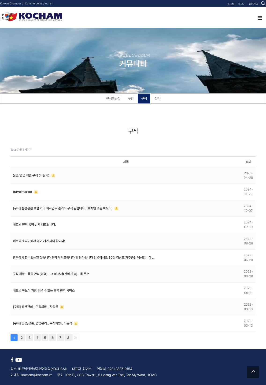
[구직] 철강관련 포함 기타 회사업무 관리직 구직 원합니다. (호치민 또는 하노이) (63, 208)
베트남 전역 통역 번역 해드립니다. (34, 224)
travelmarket (23, 192)
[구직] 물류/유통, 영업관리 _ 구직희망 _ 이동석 (43, 323)
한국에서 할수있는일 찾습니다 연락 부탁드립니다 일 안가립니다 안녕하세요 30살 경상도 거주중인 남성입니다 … (84, 257)
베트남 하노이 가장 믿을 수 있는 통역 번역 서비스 (44, 290)
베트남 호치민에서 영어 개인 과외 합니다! (39, 241)
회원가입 (253, 4)
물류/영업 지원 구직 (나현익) (31, 175)
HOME (231, 4)
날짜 (248, 162)
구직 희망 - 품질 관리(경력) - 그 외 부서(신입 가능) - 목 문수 (51, 274)
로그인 (241, 4)
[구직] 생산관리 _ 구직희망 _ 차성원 (36, 307)
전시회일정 (113, 98)
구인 (130, 98)
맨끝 (75, 337)
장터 (157, 98)
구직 (144, 98)
